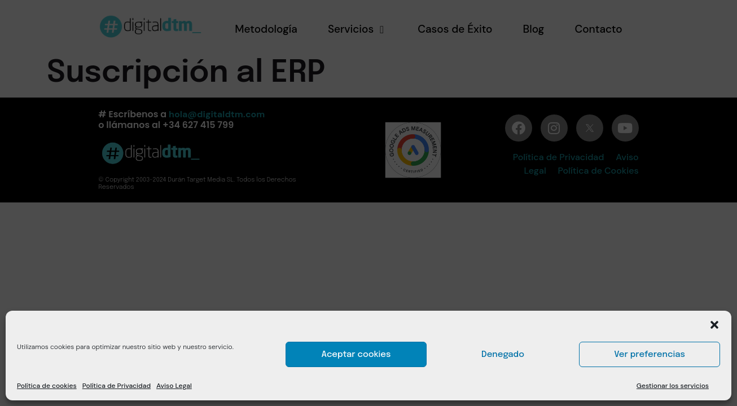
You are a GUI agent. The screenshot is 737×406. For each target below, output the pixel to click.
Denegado (502, 354)
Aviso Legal (174, 385)
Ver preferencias (649, 354)
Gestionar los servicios (673, 385)
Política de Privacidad (116, 385)
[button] (714, 324)
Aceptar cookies (356, 354)
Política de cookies (47, 385)
